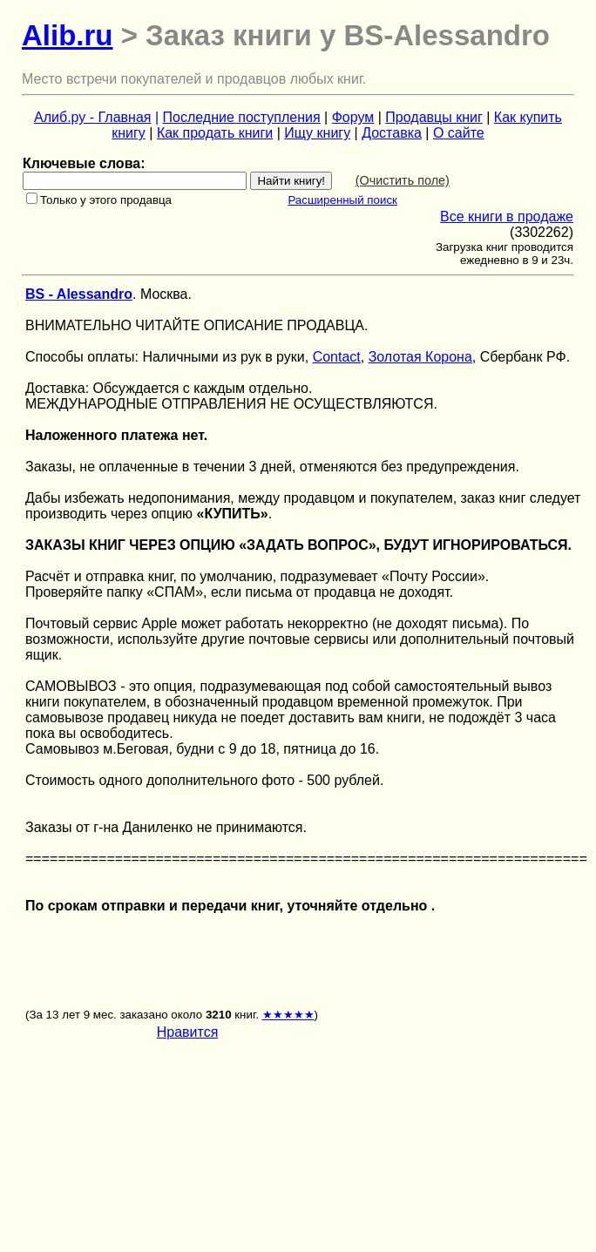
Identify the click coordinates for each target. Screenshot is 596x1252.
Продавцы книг (433, 117)
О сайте (458, 132)
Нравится (188, 1032)
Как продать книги (215, 132)
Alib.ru (67, 35)
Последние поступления (242, 117)
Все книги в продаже (506, 216)
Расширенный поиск (342, 199)
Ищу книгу (317, 132)
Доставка (392, 132)
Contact (337, 356)
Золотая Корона (420, 356)
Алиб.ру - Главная (92, 117)
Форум (353, 117)
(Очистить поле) (403, 180)
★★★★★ (288, 1014)
